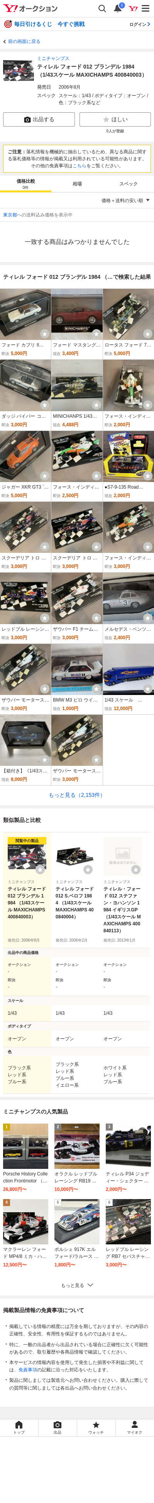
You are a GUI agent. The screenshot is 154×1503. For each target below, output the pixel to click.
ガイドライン (121, 1478)
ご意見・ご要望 (50, 1495)
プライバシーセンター (104, 1469)
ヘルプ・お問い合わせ (97, 1495)
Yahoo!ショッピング (53, 1458)
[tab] (25, 184)
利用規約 (28, 1478)
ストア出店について (102, 1486)
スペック (128, 184)
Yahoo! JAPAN (106, 1458)
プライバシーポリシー (50, 1469)
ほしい (115, 120)
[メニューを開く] (146, 8)
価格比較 (26, 184)
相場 (77, 184)
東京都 (10, 215)
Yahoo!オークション (55, 1447)
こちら (79, 165)
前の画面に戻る (24, 41)
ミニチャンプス (53, 58)
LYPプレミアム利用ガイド (72, 1478)
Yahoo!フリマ (106, 1447)
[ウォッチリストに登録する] (40, 869)
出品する (39, 120)
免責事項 (28, 1370)
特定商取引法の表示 (52, 1486)
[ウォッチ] (44, 333)
